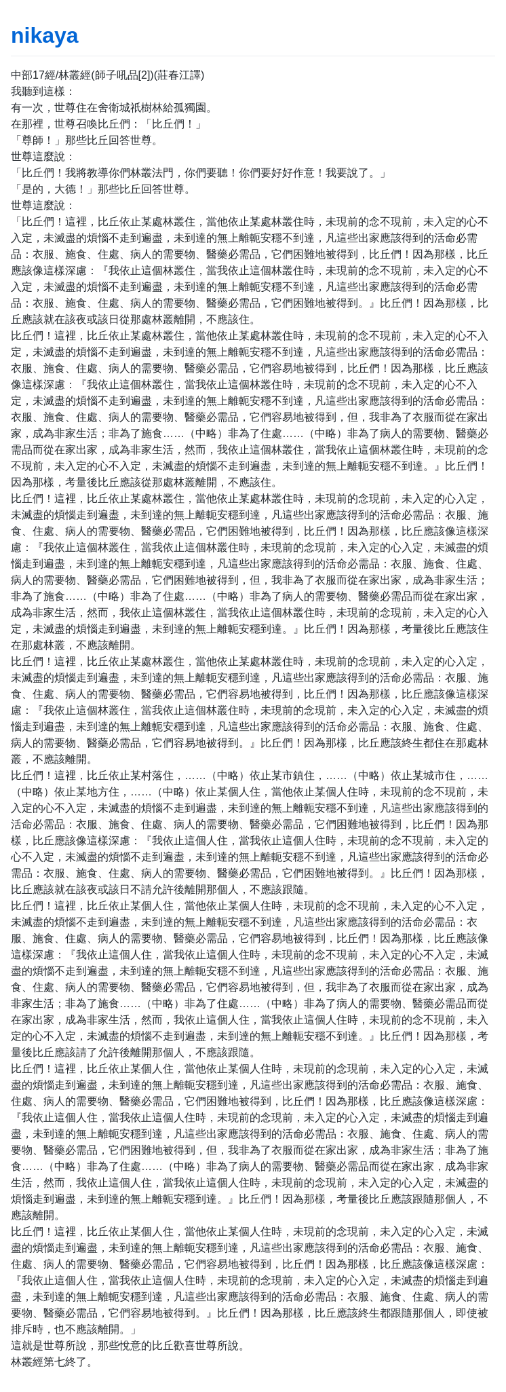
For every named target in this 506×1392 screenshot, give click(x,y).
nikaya (45, 35)
